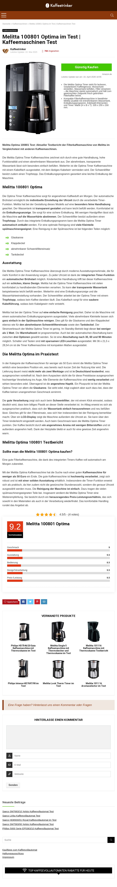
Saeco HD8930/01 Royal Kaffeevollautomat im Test (29, 820)
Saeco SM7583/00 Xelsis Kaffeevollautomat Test (28, 824)
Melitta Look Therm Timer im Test (58, 684)
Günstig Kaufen (86, 67)
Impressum (8, 857)
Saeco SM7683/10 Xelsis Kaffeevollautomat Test (28, 811)
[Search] (112, 15)
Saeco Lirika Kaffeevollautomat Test (21, 815)
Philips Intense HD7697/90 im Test (23, 684)
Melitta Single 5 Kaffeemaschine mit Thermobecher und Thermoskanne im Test (58, 649)
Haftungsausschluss (13, 853)
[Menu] (4, 15)
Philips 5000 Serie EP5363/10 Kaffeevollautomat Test (30, 828)
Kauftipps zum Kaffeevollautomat (19, 849)
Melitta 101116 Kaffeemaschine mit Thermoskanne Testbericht (93, 648)
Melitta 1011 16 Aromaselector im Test (93, 684)
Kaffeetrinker (18, 49)
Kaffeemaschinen (10, 30)
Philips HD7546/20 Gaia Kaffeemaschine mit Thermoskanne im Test (23, 648)
